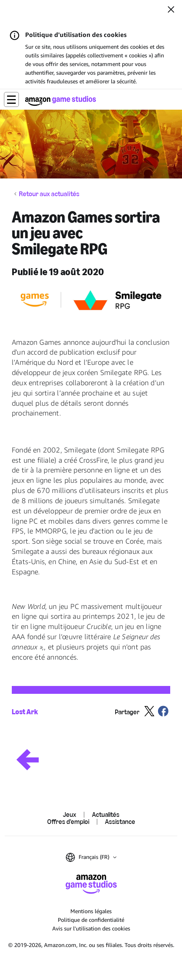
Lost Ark (25, 711)
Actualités (105, 814)
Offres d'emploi (68, 821)
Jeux (69, 814)
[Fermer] (171, 10)
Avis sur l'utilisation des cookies (91, 928)
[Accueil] (60, 101)
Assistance (120, 821)
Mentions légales (91, 911)
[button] (11, 99)
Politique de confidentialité (91, 919)
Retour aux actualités (49, 193)
